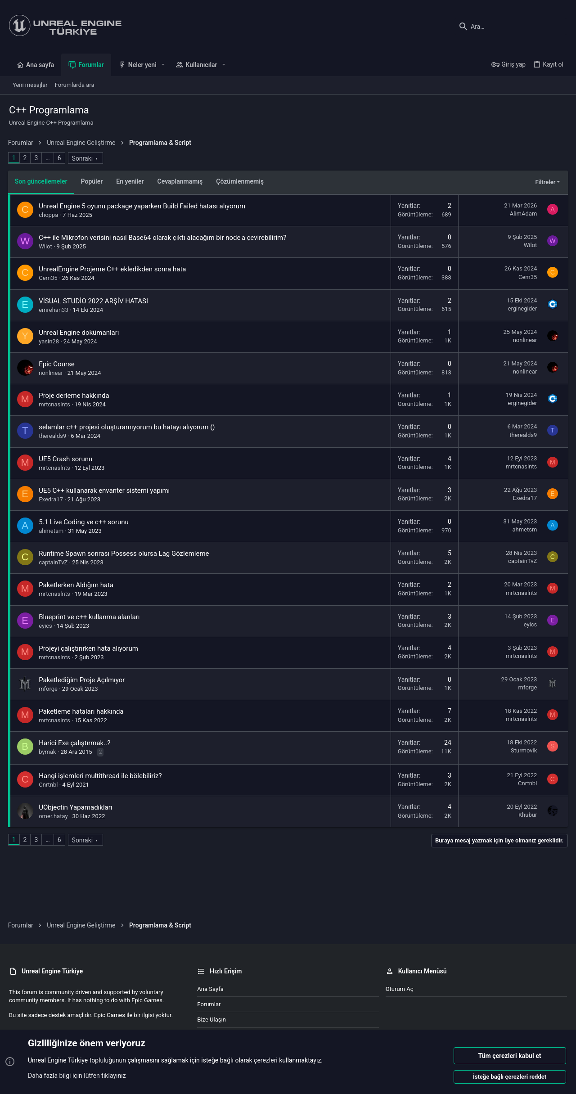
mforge (49, 688)
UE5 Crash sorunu (67, 459)
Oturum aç (400, 989)
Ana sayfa (210, 989)
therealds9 (54, 435)
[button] (163, 64)
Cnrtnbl (49, 784)
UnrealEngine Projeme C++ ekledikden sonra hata (113, 269)
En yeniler (131, 181)
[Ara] (510, 26)
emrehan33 (55, 309)
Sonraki (83, 158)
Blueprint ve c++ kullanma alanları (90, 617)
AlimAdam (522, 213)
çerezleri (266, 1060)
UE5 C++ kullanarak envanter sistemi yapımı (105, 490)
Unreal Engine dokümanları (80, 333)
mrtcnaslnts (55, 404)
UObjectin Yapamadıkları (76, 807)
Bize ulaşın (211, 1019)
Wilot (47, 246)
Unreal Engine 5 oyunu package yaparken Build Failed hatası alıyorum (143, 206)
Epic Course (58, 364)
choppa (49, 215)
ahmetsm (52, 530)
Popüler (93, 181)
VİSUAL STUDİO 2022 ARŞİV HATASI (94, 301)
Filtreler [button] (544, 182)
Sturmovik (523, 750)
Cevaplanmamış (181, 181)
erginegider (521, 308)
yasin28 (50, 341)
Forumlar (208, 1004)
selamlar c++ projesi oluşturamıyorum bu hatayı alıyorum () (128, 427)
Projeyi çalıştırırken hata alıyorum (90, 648)
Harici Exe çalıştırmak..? (76, 743)
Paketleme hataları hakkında (82, 711)
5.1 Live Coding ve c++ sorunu (85, 522)
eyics (47, 625)
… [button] (49, 158)
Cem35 (49, 278)
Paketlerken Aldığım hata (77, 585)
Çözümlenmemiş (241, 181)
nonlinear (524, 340)
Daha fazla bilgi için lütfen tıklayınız (77, 1075)
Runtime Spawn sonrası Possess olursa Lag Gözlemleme (125, 553)
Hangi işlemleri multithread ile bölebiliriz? (101, 776)
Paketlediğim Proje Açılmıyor (83, 680)
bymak (48, 751)
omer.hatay (54, 816)
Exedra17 (52, 499)
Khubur (527, 814)
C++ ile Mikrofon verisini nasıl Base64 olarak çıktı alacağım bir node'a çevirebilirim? (164, 238)
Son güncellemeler (42, 181)
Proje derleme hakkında (75, 396)
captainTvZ (54, 562)
